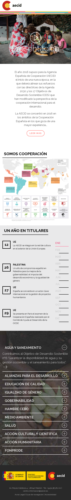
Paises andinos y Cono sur (10, 190)
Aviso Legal (20, 494)
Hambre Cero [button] (35, 409)
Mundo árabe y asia (55, 180)
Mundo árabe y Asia (26, 174)
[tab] (35, 348)
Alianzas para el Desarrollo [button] (35, 376)
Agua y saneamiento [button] (35, 347)
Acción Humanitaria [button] (35, 442)
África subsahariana (33, 184)
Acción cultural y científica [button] (35, 434)
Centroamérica (8, 180)
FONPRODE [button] (35, 450)
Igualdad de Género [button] (35, 392)
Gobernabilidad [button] (35, 400)
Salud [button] (35, 425)
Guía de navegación (34, 494)
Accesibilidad (50, 494)
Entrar (5, 366)
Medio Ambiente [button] (35, 417)
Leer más (35, 133)
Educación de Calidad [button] (35, 384)
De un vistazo (62, 162)
